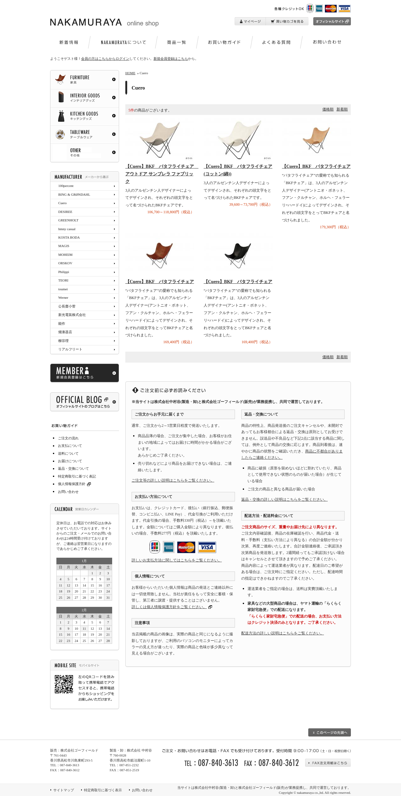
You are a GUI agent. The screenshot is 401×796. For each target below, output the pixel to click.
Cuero (62, 203)
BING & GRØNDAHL (74, 194)
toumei (63, 289)
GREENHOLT (68, 220)
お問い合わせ (68, 492)
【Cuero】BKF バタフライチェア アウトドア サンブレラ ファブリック (161, 174)
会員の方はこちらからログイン (105, 58)
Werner (63, 297)
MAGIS (63, 246)
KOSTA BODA (69, 237)
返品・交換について (73, 468)
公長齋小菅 (67, 306)
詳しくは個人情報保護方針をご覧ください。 (169, 607)
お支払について (70, 445)
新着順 (342, 109)
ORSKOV (65, 263)
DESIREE (65, 212)
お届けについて (70, 461)
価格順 (328, 109)
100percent (65, 186)
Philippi (63, 272)
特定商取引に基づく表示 (103, 790)
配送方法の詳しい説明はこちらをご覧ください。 (282, 633)
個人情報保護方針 (75, 484)
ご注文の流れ (68, 438)
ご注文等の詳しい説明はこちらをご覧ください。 (173, 480)
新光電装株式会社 (72, 315)
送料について (68, 453)
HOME (130, 73)
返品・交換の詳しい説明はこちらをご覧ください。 (284, 499)
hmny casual (67, 229)
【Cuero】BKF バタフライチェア (316, 166)
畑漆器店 (65, 332)
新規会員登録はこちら (171, 58)
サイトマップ (63, 790)
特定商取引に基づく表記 (77, 476)
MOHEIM (65, 254)
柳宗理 (63, 341)
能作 (61, 323)
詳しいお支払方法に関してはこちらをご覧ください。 (177, 560)
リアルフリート (70, 349)
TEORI (63, 280)
